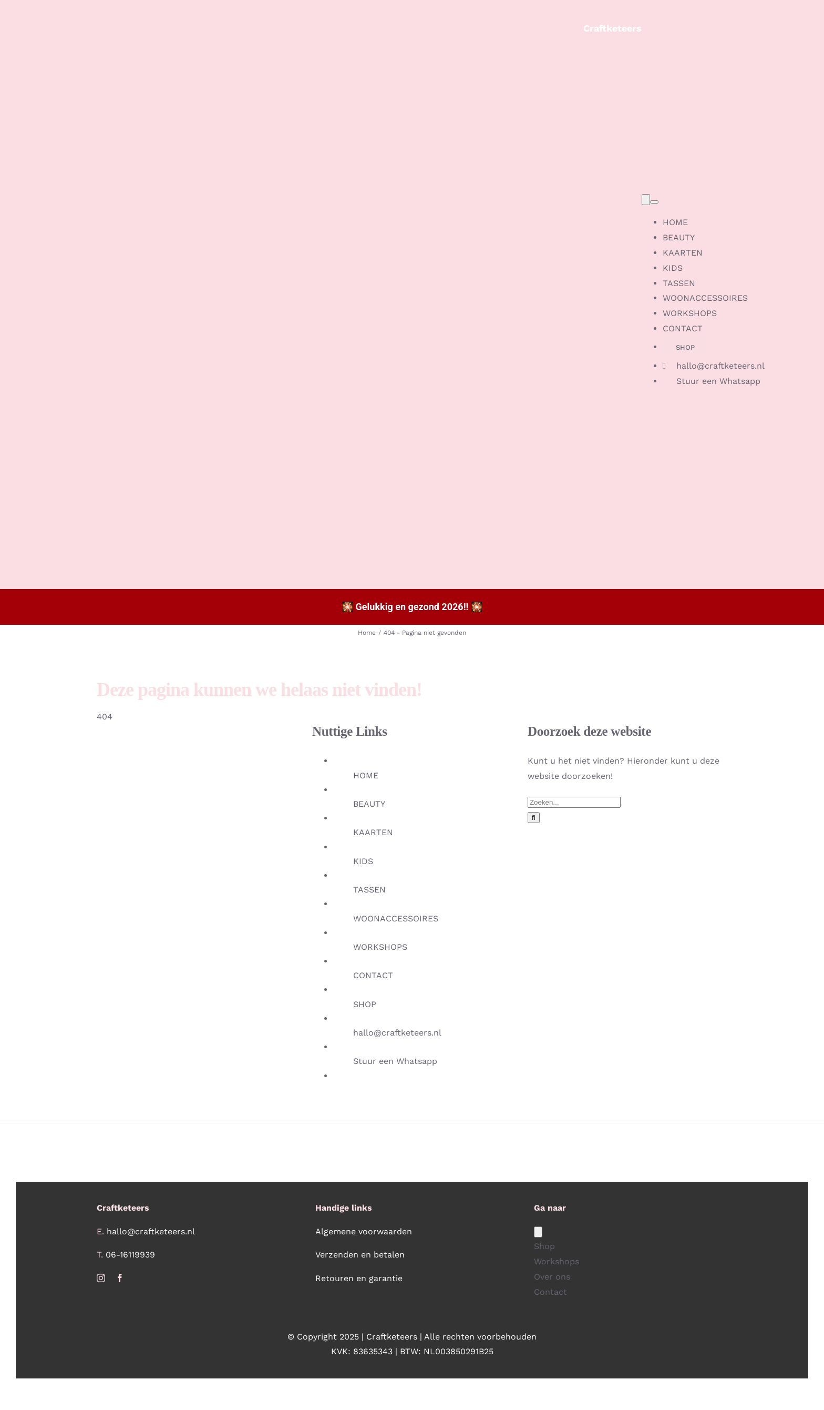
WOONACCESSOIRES (395, 919)
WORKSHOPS (380, 947)
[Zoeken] (534, 817)
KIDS (363, 861)
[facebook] (120, 1278)
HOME (365, 775)
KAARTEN (373, 832)
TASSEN (369, 890)
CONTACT (373, 975)
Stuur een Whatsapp (395, 1061)
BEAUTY (369, 804)
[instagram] (101, 1278)
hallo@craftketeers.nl (397, 1033)
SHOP (364, 1004)
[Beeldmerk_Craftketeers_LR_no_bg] (299, 18)
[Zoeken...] (574, 802)
